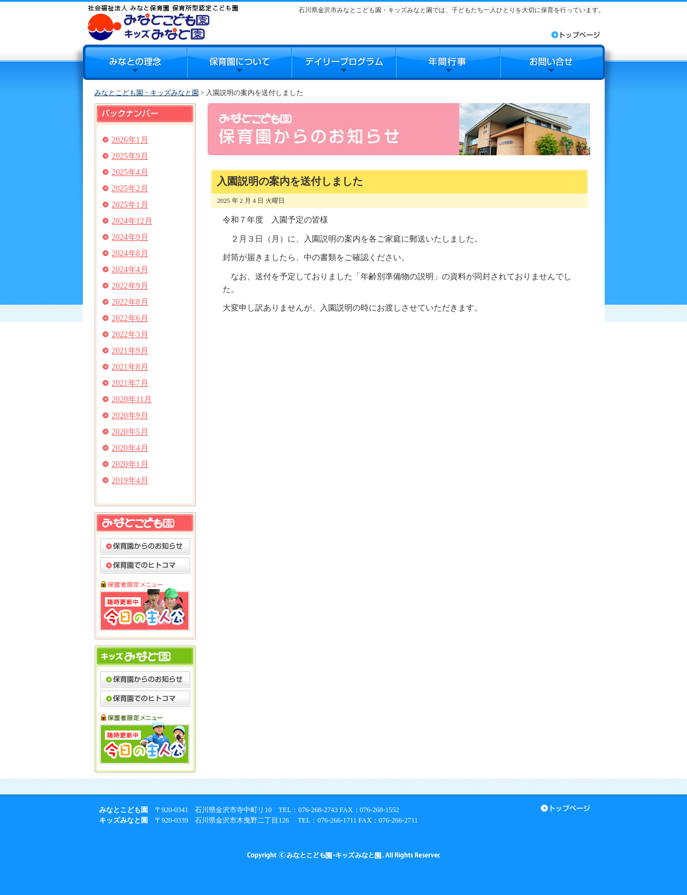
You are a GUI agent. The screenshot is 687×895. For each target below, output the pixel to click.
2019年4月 (130, 480)
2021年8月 (130, 367)
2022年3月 (130, 334)
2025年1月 (130, 204)
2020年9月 (130, 415)
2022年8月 (130, 302)
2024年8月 (130, 253)
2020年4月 (130, 448)
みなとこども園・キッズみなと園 (146, 93)
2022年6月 (130, 318)
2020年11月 (132, 399)
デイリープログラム (344, 62)
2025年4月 (130, 172)
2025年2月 (130, 188)
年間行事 (448, 62)
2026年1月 (130, 140)
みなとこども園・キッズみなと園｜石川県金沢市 (162, 22)
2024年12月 (132, 221)
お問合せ (552, 62)
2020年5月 (130, 432)
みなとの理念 (135, 62)
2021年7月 (130, 383)
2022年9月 (130, 286)
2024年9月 (130, 237)
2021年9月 (130, 350)
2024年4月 (130, 269)
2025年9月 (130, 156)
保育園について (239, 62)
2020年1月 (130, 464)
